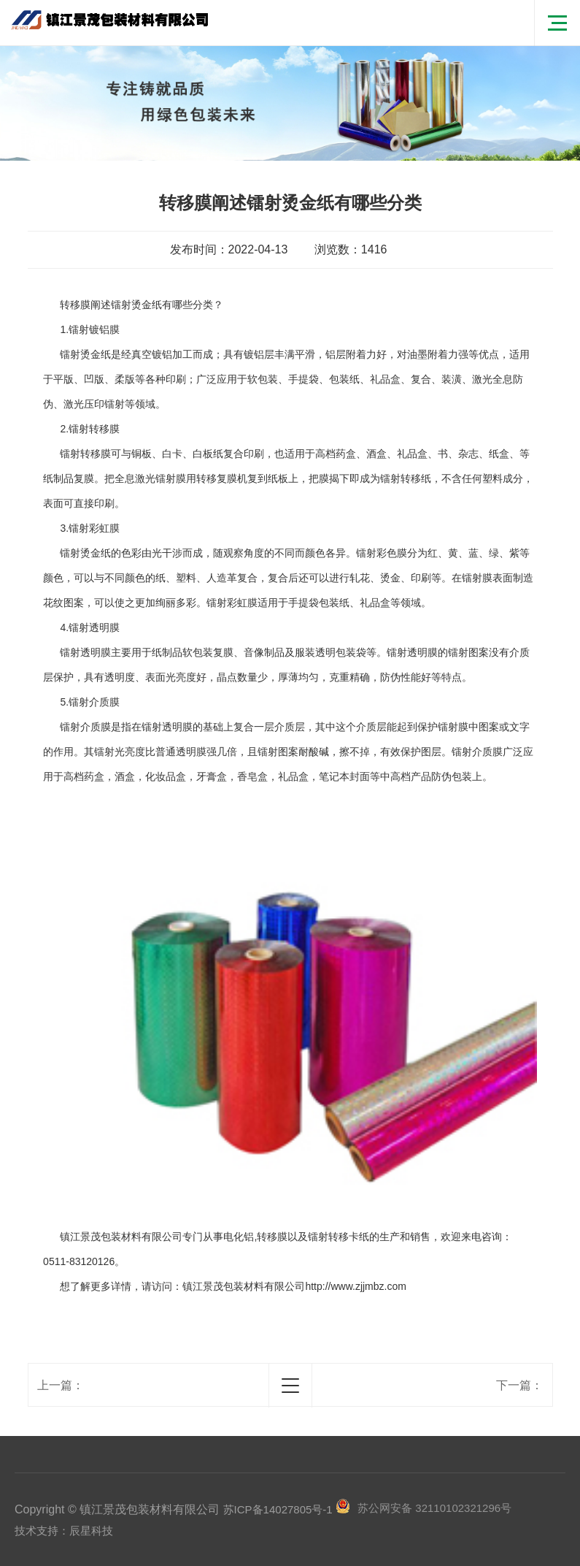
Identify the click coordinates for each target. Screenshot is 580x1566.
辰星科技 (91, 1530)
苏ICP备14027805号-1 (278, 1509)
